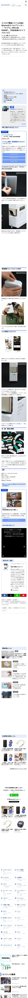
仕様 (5, 101)
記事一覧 (6, 569)
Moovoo (21, 1)
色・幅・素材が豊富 (8, 100)
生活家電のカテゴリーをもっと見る (18, 768)
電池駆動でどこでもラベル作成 (10, 97)
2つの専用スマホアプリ (8, 98)
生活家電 (9, 599)
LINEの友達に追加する (14, 520)
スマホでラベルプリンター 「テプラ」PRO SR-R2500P (13, 94)
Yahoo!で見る (14, 161)
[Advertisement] (14, 72)
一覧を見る (23, 123)
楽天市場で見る (14, 157)
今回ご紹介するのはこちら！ (9, 92)
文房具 (9, 607)
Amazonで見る (14, 154)
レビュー (4, 610)
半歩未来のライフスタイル (19, 607)
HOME (3, 599)
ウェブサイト (15, 590)
